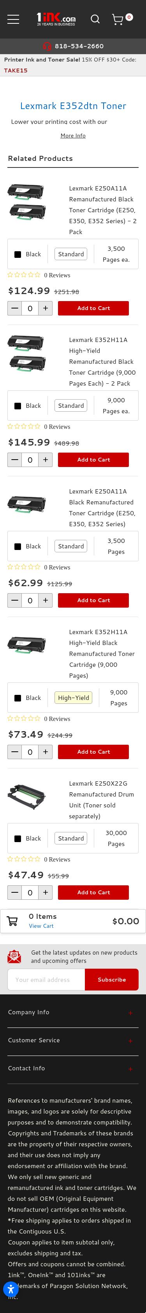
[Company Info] (70, 1011)
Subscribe (111, 979)
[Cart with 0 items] (122, 19)
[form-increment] (30, 308)
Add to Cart (93, 308)
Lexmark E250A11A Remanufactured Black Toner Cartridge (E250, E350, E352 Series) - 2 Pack (103, 209)
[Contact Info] (70, 1067)
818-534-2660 (79, 46)
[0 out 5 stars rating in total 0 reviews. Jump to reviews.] (38, 275)
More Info (73, 135)
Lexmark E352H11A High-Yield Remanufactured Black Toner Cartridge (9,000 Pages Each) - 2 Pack (102, 361)
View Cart (41, 926)
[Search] (94, 19)
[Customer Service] (70, 1039)
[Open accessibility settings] (11, 1289)
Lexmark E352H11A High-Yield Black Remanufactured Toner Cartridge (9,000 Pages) (102, 653)
